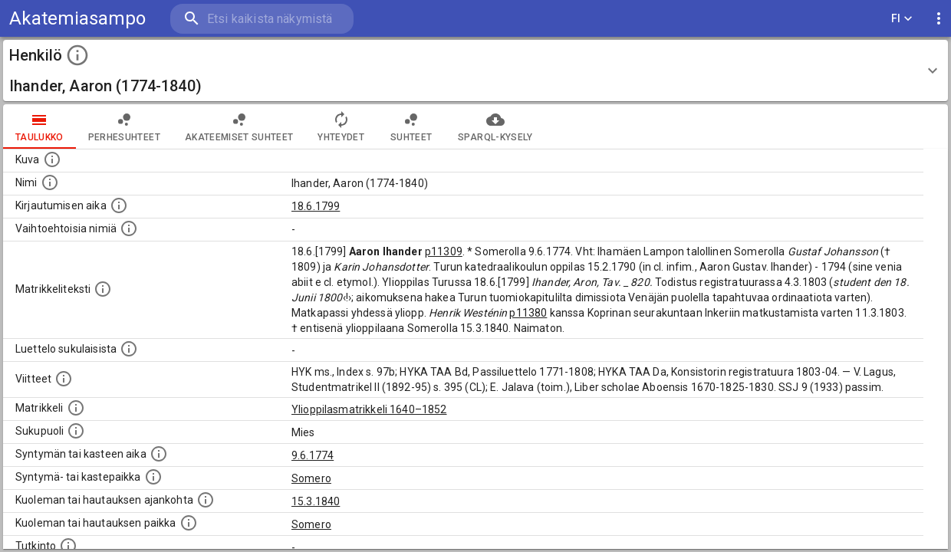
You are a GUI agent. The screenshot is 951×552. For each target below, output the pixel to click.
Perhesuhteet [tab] (124, 126)
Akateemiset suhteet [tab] (239, 126)
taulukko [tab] (39, 126)
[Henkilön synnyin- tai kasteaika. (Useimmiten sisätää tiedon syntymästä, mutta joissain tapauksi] (158, 454)
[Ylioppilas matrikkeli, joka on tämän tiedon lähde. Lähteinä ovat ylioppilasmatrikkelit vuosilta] (76, 408)
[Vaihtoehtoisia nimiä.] (129, 228)
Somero (311, 478)
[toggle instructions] (77, 55)
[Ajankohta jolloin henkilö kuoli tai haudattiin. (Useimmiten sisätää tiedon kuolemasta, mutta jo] (205, 500)
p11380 (528, 313)
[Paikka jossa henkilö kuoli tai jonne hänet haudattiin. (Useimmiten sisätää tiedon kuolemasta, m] (188, 523)
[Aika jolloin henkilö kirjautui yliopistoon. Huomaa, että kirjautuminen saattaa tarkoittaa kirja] (119, 205)
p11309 (443, 251)
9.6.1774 (312, 455)
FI (902, 19)
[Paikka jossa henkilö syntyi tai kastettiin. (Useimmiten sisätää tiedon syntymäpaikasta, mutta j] (153, 477)
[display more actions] (938, 19)
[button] (475, 70)
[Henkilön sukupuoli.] (76, 431)
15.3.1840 (315, 501)
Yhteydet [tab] (341, 126)
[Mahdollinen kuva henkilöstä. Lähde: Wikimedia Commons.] (52, 159)
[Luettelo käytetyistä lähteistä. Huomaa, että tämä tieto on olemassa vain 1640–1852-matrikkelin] (63, 378)
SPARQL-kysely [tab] (495, 126)
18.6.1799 (315, 206)
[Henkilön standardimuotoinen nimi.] (50, 182)
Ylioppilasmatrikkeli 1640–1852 (369, 409)
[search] (260, 19)
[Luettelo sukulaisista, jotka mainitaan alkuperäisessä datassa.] (129, 349)
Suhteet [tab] (411, 126)
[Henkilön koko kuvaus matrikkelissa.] (102, 289)
